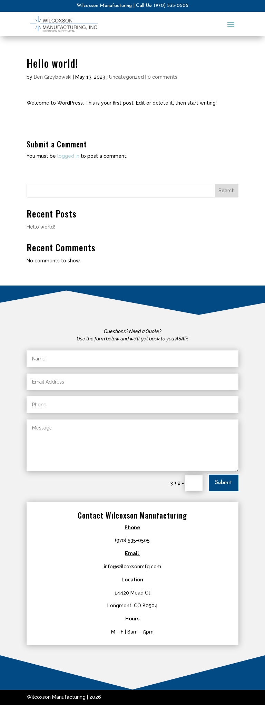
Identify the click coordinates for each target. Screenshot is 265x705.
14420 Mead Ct (132, 593)
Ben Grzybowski (52, 77)
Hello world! (41, 227)
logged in (68, 156)
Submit (223, 482)
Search (226, 190)
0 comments (162, 77)
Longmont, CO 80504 (132, 605)
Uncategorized (126, 77)
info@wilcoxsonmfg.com (132, 566)
